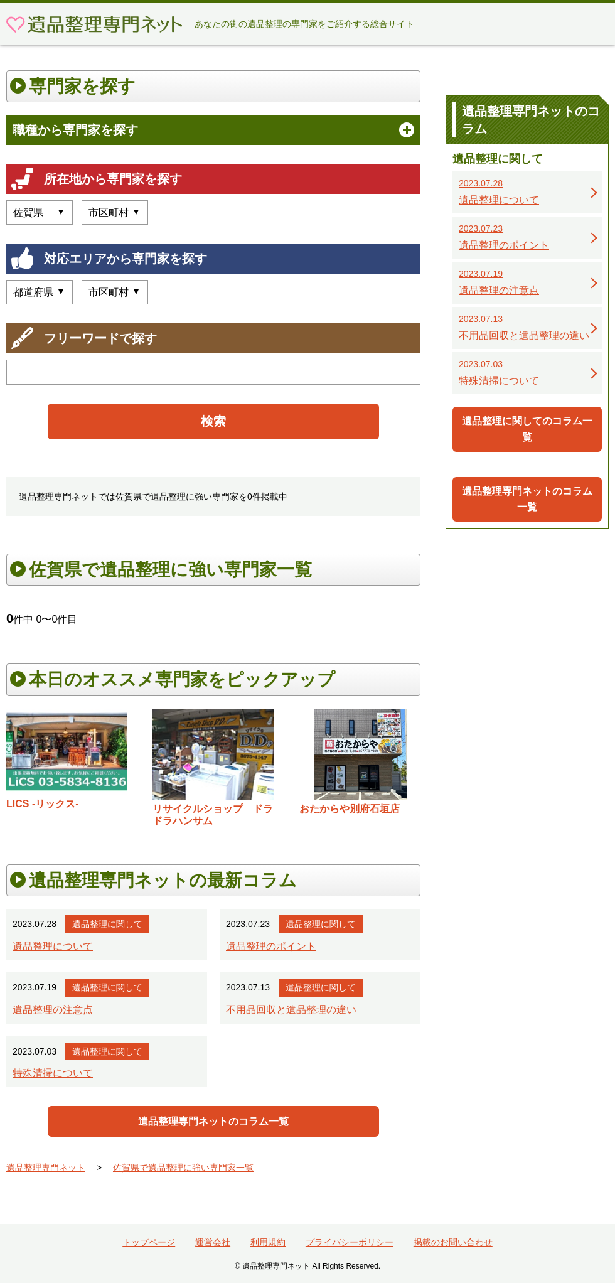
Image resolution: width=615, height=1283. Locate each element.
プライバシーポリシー (349, 1242)
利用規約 (268, 1242)
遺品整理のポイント (271, 946)
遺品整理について (53, 946)
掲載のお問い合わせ (453, 1242)
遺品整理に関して (107, 924)
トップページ (148, 1242)
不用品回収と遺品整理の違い (291, 1009)
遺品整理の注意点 (53, 1009)
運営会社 (212, 1242)
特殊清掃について (53, 1073)
